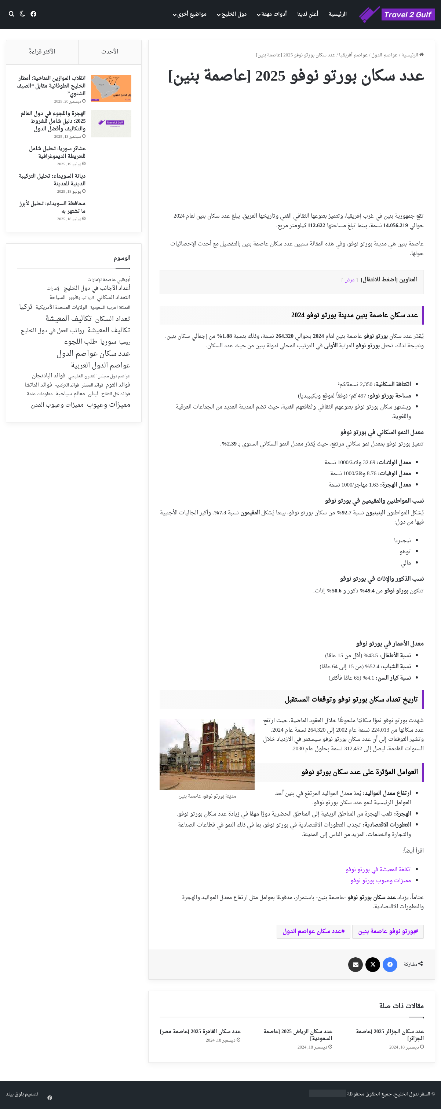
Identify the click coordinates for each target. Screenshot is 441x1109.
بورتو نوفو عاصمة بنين (386, 931)
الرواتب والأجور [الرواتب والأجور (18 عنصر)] (81, 300)
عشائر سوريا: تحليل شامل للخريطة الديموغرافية (56, 154)
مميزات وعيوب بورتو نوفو (380, 881)
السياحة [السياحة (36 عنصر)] (58, 300)
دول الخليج (234, 14)
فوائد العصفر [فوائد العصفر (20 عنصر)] (92, 388)
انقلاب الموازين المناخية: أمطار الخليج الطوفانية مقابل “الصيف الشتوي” (52, 87)
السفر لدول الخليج (412, 1094)
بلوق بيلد (15, 1094)
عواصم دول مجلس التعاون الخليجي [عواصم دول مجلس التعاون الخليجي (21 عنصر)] (99, 379)
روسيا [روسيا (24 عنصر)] (124, 345)
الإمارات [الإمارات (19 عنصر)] (54, 291)
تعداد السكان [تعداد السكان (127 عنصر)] (112, 322)
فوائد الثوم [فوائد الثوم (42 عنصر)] (118, 388)
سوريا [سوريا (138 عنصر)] (108, 344)
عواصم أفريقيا (353, 55)
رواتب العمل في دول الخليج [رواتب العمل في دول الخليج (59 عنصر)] (52, 334)
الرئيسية (337, 14)
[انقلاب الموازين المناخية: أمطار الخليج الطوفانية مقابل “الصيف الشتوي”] (110, 89)
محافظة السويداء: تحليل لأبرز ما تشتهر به (51, 209)
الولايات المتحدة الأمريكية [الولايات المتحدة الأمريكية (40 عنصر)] (61, 310)
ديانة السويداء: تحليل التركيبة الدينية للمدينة (50, 181)
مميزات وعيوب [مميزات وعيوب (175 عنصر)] (108, 408)
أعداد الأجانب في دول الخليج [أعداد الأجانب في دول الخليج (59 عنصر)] (96, 291)
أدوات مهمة (274, 14)
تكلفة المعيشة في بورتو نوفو (378, 870)
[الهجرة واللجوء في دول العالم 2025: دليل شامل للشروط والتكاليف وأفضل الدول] (110, 124)
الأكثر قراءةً (42, 52)
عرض (350, 280)
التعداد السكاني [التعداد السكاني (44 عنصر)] (113, 300)
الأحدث (109, 52)
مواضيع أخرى (192, 14)
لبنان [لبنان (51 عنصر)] (93, 397)
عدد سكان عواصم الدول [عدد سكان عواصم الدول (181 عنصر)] (93, 356)
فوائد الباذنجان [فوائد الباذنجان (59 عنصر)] (48, 379)
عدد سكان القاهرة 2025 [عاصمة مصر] (200, 1032)
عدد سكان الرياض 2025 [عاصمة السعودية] (297, 1035)
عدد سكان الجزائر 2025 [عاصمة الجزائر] (390, 1035)
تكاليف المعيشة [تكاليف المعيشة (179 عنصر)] (68, 321)
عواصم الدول (384, 55)
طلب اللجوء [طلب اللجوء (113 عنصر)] (80, 344)
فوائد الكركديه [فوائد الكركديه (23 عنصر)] (67, 388)
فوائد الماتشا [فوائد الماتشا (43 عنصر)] (38, 388)
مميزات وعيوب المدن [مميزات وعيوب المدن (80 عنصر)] (57, 408)
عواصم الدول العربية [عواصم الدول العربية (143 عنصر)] (100, 368)
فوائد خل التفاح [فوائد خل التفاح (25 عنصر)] (115, 397)
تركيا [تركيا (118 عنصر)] (26, 309)
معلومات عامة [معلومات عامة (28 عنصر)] (39, 397)
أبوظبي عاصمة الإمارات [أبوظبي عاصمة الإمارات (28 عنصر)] (108, 283)
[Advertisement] (292, 146)
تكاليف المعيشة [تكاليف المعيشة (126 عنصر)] (108, 333)
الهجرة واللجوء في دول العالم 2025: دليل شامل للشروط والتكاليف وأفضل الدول (51, 122)
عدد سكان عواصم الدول (312, 931)
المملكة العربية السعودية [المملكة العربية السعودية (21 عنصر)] (110, 310)
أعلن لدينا (307, 14)
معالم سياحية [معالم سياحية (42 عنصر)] (70, 397)
